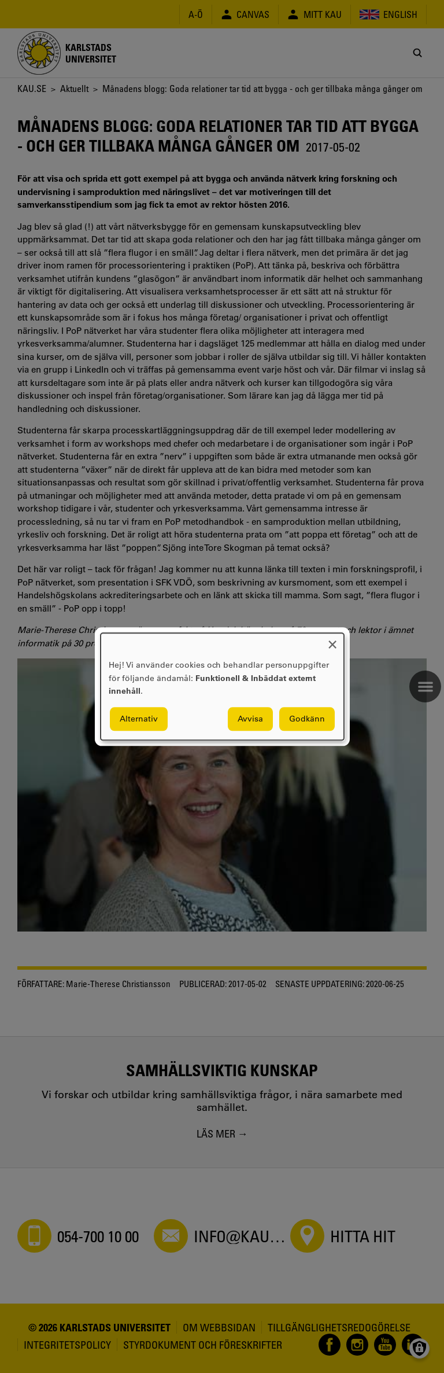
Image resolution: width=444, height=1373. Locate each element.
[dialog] (222, 686)
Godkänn (307, 718)
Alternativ (139, 718)
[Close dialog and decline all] (332, 640)
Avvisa (250, 718)
